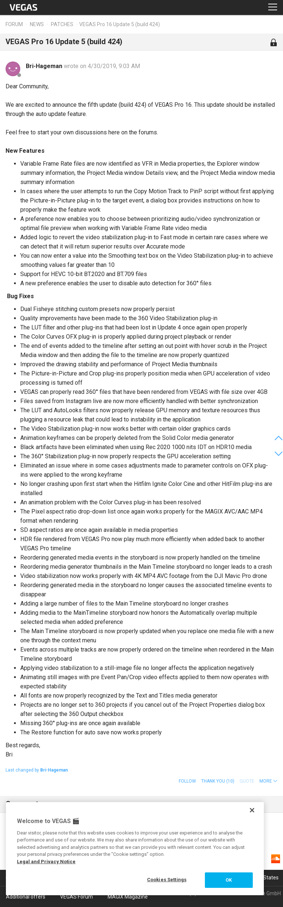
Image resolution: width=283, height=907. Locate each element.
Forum (14, 24)
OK (229, 880)
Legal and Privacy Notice (46, 861)
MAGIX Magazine (128, 897)
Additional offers (25, 897)
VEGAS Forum (76, 897)
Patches (62, 24)
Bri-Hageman (45, 66)
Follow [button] (187, 781)
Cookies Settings (166, 879)
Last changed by (37, 770)
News (37, 24)
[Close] (252, 810)
